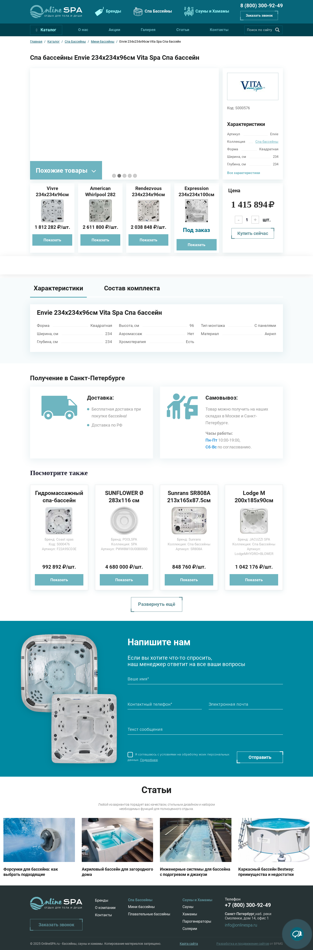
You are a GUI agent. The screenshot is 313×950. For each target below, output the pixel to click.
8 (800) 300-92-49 (261, 5)
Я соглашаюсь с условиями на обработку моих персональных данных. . (178, 757)
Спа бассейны (266, 142)
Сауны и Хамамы (206, 11)
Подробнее (149, 760)
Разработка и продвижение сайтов (242, 943)
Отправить (260, 757)
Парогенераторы (196, 921)
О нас (83, 29)
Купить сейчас (252, 233)
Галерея (148, 29)
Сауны (187, 907)
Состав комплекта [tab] (132, 288)
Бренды (107, 11)
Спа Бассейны (152, 11)
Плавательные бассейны (149, 914)
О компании (105, 908)
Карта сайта (189, 943)
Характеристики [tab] (58, 288)
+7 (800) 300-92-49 (248, 905)
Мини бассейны (141, 907)
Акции (114, 29)
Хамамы (189, 914)
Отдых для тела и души (63, 15)
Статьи (182, 29)
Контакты (219, 29)
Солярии (189, 929)
